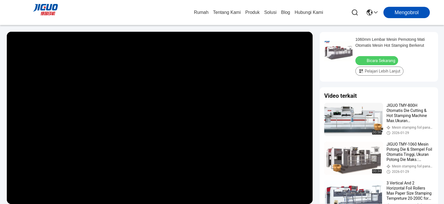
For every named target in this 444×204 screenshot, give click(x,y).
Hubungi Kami (309, 12)
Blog (285, 12)
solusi (270, 12)
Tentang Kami (227, 12)
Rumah (201, 12)
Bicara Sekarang (377, 60)
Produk (252, 12)
